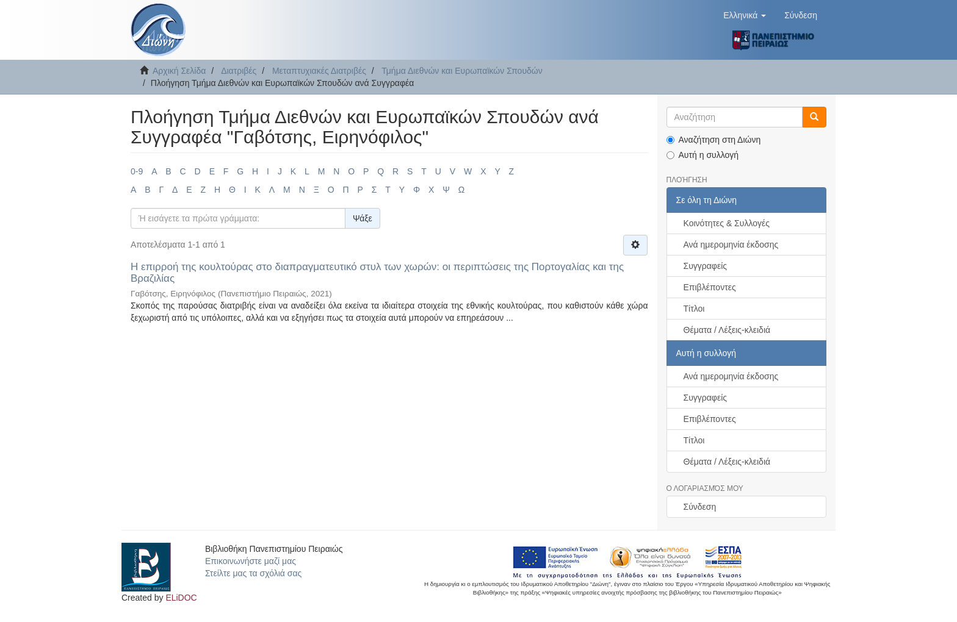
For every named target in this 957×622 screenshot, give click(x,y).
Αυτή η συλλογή (702, 155)
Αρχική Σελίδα (179, 71)
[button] (744, 15)
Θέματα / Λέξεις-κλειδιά (727, 330)
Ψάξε (362, 218)
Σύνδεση (700, 507)
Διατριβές (238, 71)
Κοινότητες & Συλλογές (727, 223)
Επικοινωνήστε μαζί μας (250, 561)
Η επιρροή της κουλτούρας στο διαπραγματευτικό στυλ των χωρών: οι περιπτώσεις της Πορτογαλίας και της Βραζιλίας (377, 272)
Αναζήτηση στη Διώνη (713, 140)
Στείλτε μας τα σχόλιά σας (253, 573)
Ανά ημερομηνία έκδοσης (731, 244)
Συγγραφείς (706, 266)
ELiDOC (181, 597)
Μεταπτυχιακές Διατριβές (319, 71)
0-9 (137, 171)
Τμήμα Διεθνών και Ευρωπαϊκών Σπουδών (462, 71)
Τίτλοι (694, 308)
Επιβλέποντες (710, 287)
